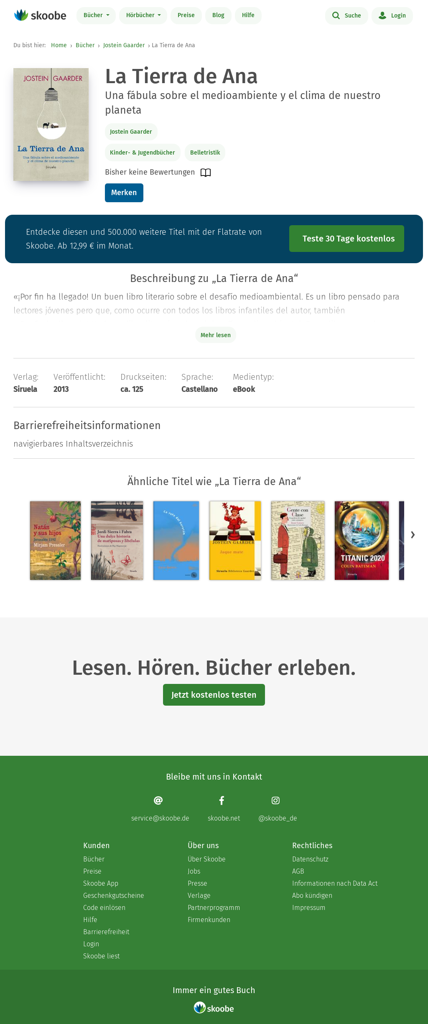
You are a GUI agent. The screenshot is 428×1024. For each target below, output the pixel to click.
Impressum (309, 908)
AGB (298, 871)
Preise (186, 15)
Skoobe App (100, 883)
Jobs (194, 871)
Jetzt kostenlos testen (214, 695)
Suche (346, 15)
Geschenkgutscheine (113, 895)
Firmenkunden (209, 920)
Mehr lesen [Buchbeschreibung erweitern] (216, 335)
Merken (124, 192)
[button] (413, 535)
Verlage (199, 895)
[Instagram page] (278, 809)
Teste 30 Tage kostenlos (349, 239)
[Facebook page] (223, 809)
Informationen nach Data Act (334, 883)
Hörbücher (141, 15)
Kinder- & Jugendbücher (142, 152)
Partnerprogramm (214, 908)
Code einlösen (104, 908)
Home (59, 45)
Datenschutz (310, 859)
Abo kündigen (312, 895)
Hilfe (248, 15)
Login (392, 15)
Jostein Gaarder (124, 45)
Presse (197, 883)
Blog (218, 15)
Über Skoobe (207, 859)
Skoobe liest (101, 956)
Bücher (94, 15)
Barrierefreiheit (106, 932)
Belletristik (205, 152)
